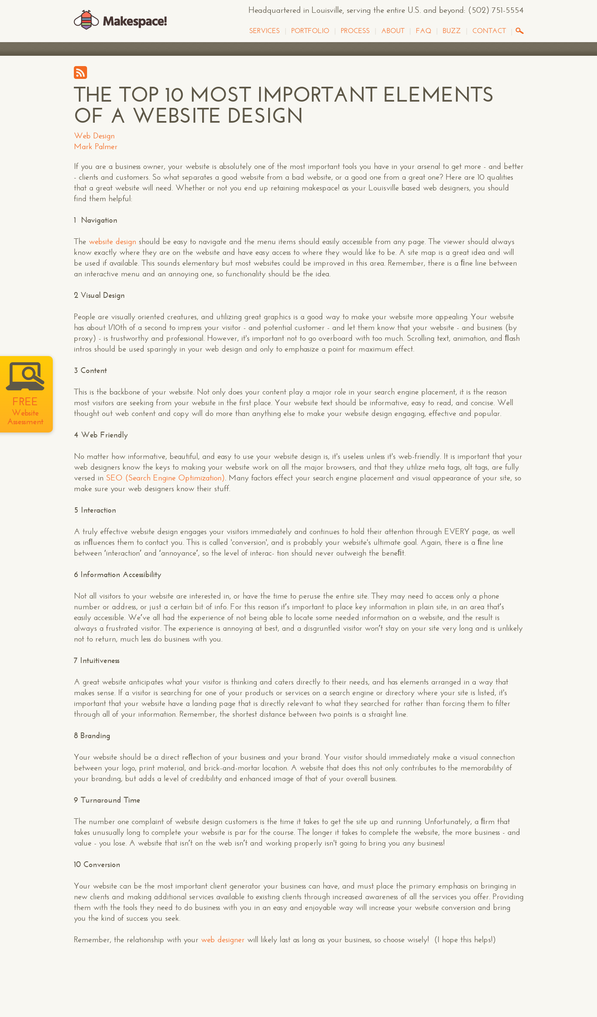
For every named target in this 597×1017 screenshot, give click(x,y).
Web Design (94, 135)
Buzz (452, 31)
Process (355, 31)
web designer (222, 939)
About (392, 31)
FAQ (423, 31)
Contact (489, 31)
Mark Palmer (96, 146)
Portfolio (310, 31)
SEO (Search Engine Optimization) (165, 477)
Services (264, 31)
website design (112, 241)
